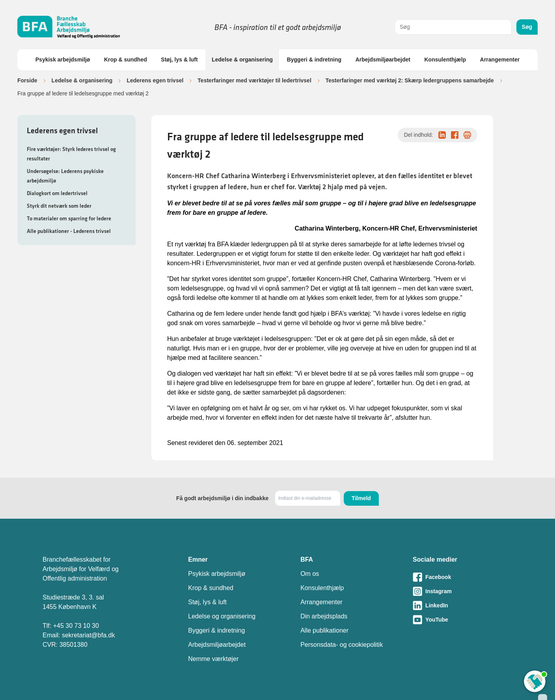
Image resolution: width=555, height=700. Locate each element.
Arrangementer (500, 59)
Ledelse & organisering (242, 59)
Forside (27, 80)
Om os (309, 573)
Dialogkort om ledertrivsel (57, 193)
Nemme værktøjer (213, 658)
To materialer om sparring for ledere (69, 218)
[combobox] (453, 27)
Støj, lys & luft (179, 59)
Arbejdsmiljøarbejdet (383, 59)
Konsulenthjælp (445, 59)
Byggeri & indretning (314, 59)
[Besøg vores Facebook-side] (462, 577)
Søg (527, 27)
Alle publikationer (324, 630)
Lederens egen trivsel (155, 80)
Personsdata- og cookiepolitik (341, 644)
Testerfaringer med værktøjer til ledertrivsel (254, 80)
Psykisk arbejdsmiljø (62, 59)
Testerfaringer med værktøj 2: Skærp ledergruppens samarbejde (410, 80)
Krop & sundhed (125, 59)
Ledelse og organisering (221, 616)
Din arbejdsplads (323, 616)
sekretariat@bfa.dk (88, 635)
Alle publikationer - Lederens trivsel (69, 231)
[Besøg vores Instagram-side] (462, 591)
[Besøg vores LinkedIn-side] (462, 605)
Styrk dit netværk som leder (59, 205)
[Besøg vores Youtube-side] (462, 619)
